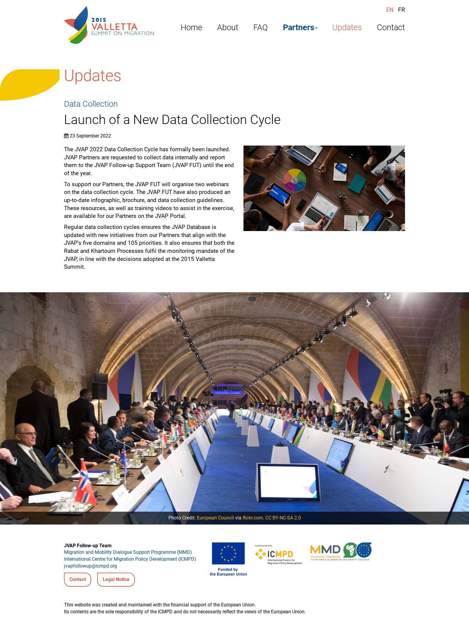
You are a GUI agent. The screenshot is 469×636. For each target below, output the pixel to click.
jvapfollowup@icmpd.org (90, 566)
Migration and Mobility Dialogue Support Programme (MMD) (128, 552)
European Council (215, 518)
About (227, 28)
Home (191, 28)
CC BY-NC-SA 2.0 (283, 518)
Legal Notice (116, 579)
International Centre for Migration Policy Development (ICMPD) (130, 559)
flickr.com (253, 518)
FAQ (260, 28)
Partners (300, 28)
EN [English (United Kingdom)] (390, 10)
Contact (391, 28)
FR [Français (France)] (401, 10)
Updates (347, 28)
